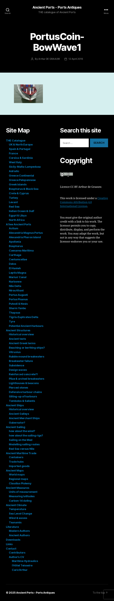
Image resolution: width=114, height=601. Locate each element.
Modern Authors (19, 530)
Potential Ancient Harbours (26, 325)
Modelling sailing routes (24, 444)
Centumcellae (18, 259)
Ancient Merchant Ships (24, 418)
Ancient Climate (16, 505)
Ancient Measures (17, 487)
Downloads (13, 539)
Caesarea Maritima (21, 250)
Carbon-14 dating (20, 500)
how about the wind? (22, 431)
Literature (12, 526)
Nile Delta (15, 286)
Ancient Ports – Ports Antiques (35, 592)
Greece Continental (21, 175)
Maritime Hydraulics (25, 561)
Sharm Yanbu (17, 308)
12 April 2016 (76, 59)
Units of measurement (23, 491)
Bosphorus (16, 246)
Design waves (18, 369)
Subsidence (16, 365)
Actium (13, 228)
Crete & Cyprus (19, 193)
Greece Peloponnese (22, 180)
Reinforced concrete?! (23, 374)
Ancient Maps (15, 470)
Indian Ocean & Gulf (21, 211)
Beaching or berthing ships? (27, 347)
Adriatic (14, 171)
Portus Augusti (18, 294)
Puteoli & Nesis (18, 303)
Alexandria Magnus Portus (26, 232)
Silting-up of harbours (23, 396)
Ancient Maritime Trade (21, 453)
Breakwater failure (21, 361)
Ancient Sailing (15, 427)
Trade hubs (16, 461)
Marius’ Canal (17, 277)
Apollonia (15, 241)
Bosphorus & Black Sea (23, 188)
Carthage (15, 255)
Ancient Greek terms (22, 343)
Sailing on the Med (20, 439)
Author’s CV (16, 557)
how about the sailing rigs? (26, 435)
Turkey (13, 197)
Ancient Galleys (19, 413)
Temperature (17, 509)
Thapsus (14, 312)
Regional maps (18, 479)
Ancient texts (17, 338)
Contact (11, 548)
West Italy (15, 162)
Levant (13, 202)
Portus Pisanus (18, 299)
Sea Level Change (20, 513)
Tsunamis (15, 522)
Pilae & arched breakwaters (26, 378)
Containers (16, 457)
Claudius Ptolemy (20, 483)
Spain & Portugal (19, 149)
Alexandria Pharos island (25, 237)
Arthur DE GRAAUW (49, 59)
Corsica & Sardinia (21, 157)
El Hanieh (15, 268)
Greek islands (18, 184)
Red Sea (14, 206)
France (13, 153)
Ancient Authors (19, 535)
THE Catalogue (15, 140)
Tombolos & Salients (22, 400)
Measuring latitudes (22, 496)
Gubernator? (17, 422)
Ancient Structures (18, 330)
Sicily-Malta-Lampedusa (25, 166)
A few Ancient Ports (18, 224)
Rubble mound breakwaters (26, 356)
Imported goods (19, 466)
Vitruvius (15, 352)
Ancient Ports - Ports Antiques (57, 7)
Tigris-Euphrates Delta (23, 317)
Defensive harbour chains (25, 392)
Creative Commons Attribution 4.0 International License (84, 202)
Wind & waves (18, 518)
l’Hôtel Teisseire (22, 565)
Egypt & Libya (18, 215)
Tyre (12, 321)
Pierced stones (18, 387)
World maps (16, 474)
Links (9, 544)
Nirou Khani (16, 290)
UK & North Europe (21, 144)
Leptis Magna (17, 272)
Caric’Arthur (20, 569)
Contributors (17, 552)
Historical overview (21, 334)
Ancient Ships (15, 405)
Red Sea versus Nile (21, 448)
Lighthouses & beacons (24, 383)
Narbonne (15, 281)
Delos (12, 263)
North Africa (17, 219)
